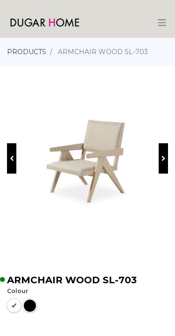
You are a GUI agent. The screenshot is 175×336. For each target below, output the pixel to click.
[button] (11, 158)
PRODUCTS (26, 52)
